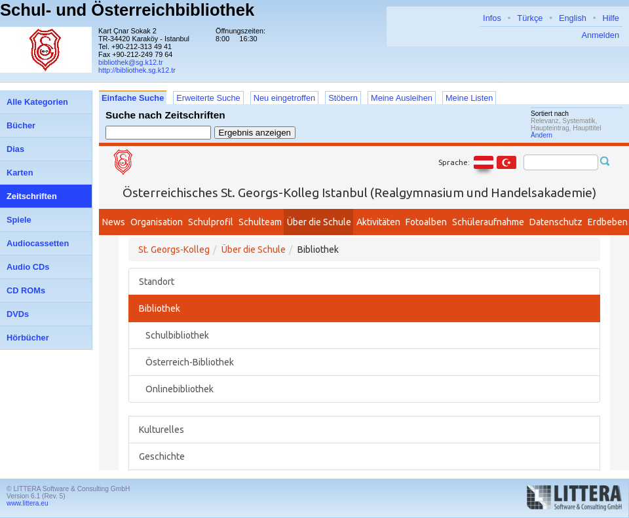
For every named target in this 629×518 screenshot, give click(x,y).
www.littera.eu (27, 503)
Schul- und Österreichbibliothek (127, 10)
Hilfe (610, 18)
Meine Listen (469, 98)
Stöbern (343, 98)
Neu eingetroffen (284, 98)
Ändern (541, 135)
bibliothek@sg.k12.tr (130, 62)
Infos (492, 18)
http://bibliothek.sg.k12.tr (137, 70)
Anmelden (600, 35)
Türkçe (530, 18)
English (572, 18)
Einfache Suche (133, 98)
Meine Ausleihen (401, 98)
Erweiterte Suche (208, 98)
